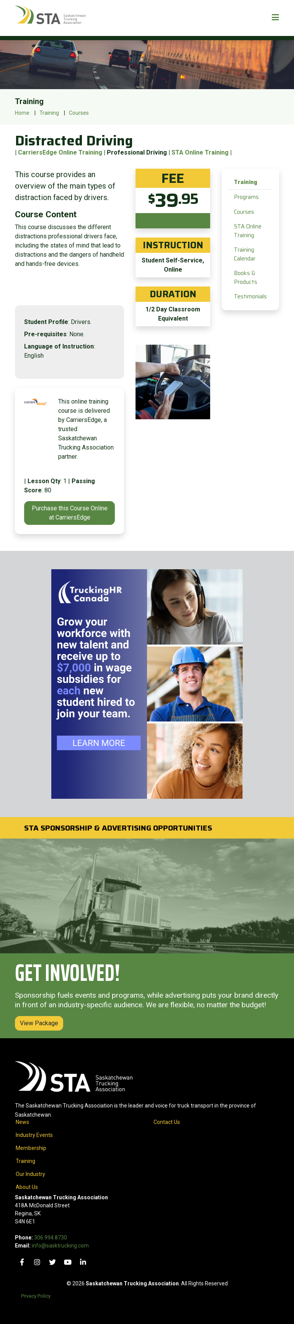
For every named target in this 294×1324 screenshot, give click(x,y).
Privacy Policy (36, 1296)
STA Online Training (200, 152)
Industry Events (34, 1135)
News (22, 1122)
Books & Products (245, 278)
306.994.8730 (50, 1237)
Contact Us (167, 1122)
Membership (31, 1148)
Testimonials (250, 296)
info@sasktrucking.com (60, 1246)
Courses (79, 113)
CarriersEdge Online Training (60, 152)
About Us (27, 1187)
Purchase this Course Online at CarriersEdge (70, 513)
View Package (39, 1023)
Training (49, 113)
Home (22, 113)
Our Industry (30, 1174)
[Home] (50, 18)
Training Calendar (244, 254)
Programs (246, 197)
